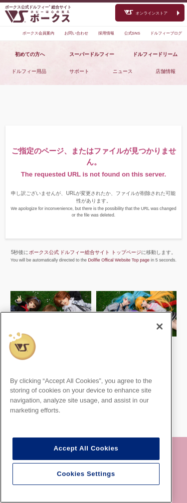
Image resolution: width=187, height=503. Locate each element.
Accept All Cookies (85, 448)
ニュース (123, 71)
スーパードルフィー (91, 54)
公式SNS (132, 33)
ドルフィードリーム (155, 54)
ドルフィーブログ (166, 33)
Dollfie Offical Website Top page (119, 260)
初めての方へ (30, 54)
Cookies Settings (86, 474)
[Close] (160, 327)
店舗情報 (166, 71)
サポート (79, 71)
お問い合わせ (76, 33)
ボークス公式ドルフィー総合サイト (38, 7)
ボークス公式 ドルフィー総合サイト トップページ (85, 252)
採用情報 (106, 33)
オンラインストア (152, 13)
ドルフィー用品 (28, 71)
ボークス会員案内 (38, 33)
